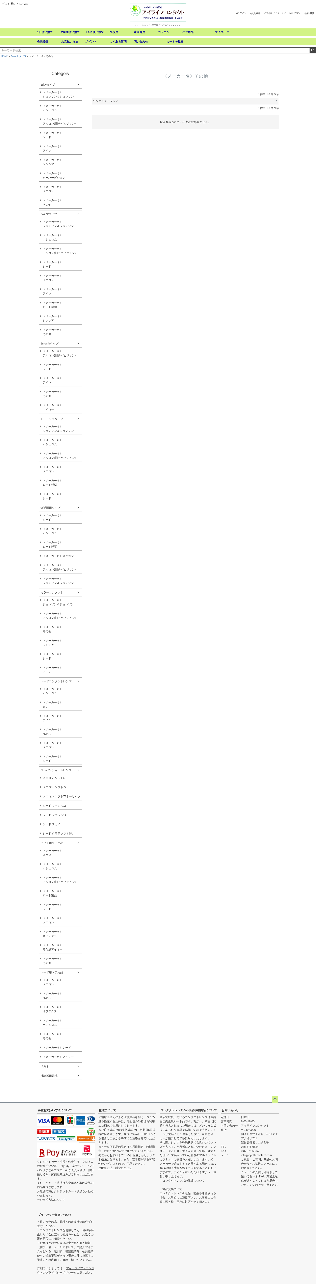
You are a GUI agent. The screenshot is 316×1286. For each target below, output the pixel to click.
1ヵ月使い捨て (94, 32)
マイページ (222, 32)
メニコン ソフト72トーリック (61, 796)
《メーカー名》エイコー (52, 407)
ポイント (91, 41)
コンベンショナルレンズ (56, 770)
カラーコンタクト (52, 592)
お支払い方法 (69, 41)
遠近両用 (139, 32)
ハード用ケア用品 (52, 972)
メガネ (45, 1066)
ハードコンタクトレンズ (56, 681)
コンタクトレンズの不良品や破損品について (188, 1110)
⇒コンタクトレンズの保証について (182, 1180)
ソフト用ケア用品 (52, 843)
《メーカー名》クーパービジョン (54, 175)
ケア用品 (187, 32)
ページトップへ (275, 1099)
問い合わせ (141, 41)
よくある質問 (118, 41)
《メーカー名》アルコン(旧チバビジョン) (59, 121)
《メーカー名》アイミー (52, 718)
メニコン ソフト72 (54, 787)
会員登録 (256, 13)
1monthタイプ (18, 56)
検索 (313, 50)
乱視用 (114, 32)
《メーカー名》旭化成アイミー (52, 947)
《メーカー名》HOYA (52, 731)
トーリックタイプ (52, 418)
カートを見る (174, 41)
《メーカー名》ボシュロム (52, 108)
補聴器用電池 (49, 1075)
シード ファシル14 (54, 815)
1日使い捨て (45, 32)
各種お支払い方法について (55, 1110)
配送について (107, 1110)
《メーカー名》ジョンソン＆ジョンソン (58, 94)
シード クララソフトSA (58, 833)
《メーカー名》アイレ (52, 148)
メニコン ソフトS (54, 777)
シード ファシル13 (54, 805)
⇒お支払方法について (51, 1199)
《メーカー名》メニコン (52, 189)
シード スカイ (51, 824)
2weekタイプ (49, 214)
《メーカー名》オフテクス (52, 933)
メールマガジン (292, 13)
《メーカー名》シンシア (52, 162)
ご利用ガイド (272, 13)
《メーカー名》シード (52, 135)
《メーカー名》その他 (52, 202)
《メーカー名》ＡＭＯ (52, 852)
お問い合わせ (230, 1110)
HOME (4, 56)
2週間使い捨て (70, 32)
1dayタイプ (48, 84)
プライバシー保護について (55, 1214)
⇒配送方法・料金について (115, 1167)
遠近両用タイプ (50, 507)
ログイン (242, 13)
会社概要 (309, 13)
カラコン (163, 32)
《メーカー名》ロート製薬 (52, 305)
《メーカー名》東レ (52, 704)
